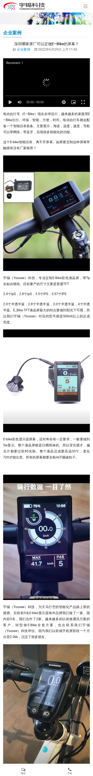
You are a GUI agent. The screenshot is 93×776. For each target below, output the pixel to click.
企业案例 (23, 49)
